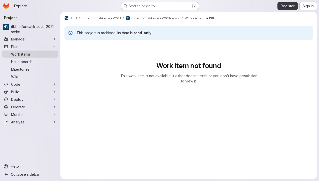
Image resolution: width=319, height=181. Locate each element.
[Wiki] (30, 76)
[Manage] (30, 38)
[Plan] (30, 46)
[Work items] (30, 54)
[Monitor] (30, 114)
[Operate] (30, 106)
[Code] (30, 84)
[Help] (30, 166)
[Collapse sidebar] (30, 174)
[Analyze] (30, 121)
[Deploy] (30, 99)
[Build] (30, 91)
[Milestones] (30, 69)
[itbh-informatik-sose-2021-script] (30, 29)
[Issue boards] (30, 61)
